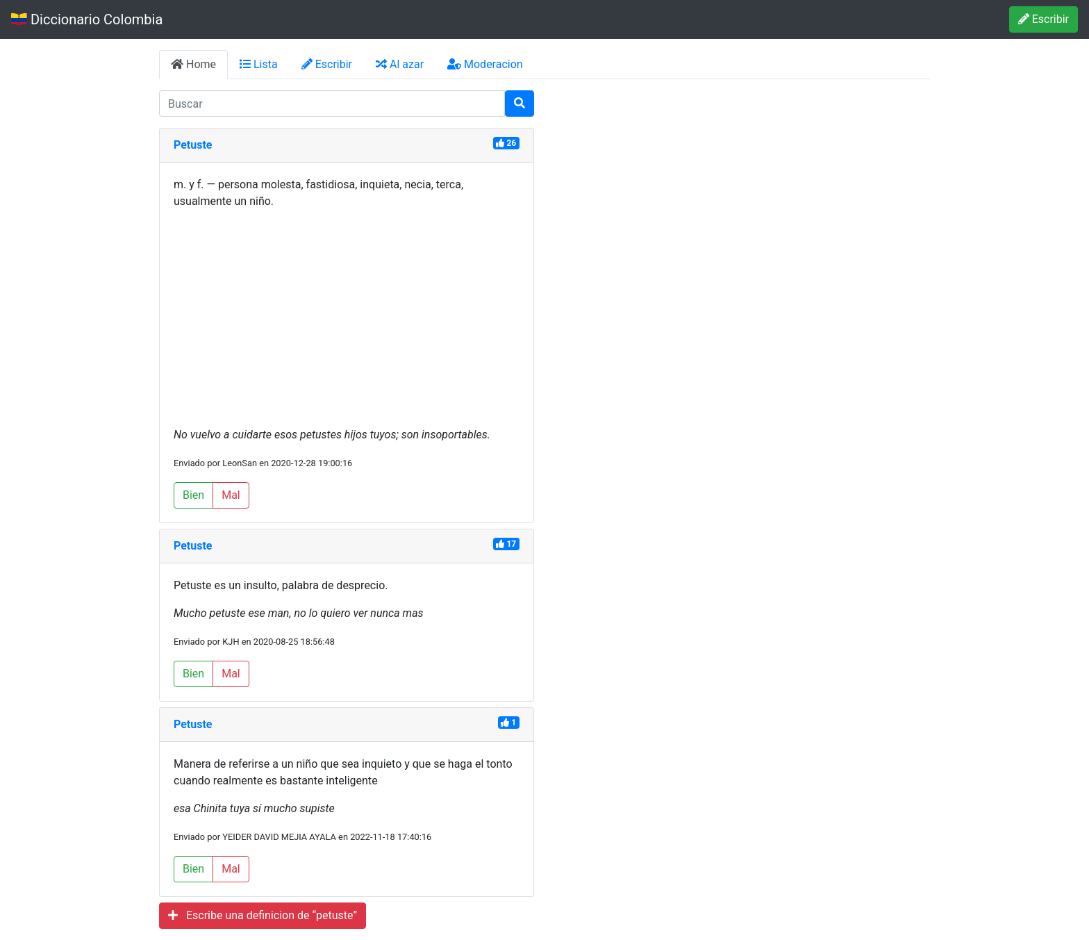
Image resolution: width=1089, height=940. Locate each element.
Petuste (193, 144)
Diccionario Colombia (87, 19)
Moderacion (485, 64)
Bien (193, 495)
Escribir (1043, 19)
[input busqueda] (332, 103)
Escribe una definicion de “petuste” (262, 915)
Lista (259, 64)
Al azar (400, 64)
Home (193, 64)
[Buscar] (519, 103)
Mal (231, 495)
